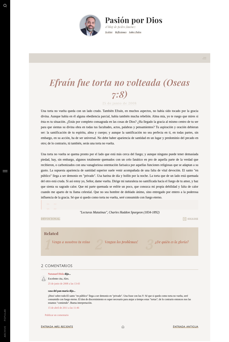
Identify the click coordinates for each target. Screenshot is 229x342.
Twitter (109, 32)
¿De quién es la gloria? (172, 241)
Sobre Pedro (135, 32)
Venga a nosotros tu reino (71, 241)
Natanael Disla (56, 274)
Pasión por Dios (134, 20)
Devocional (50, 219)
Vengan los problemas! (121, 241)
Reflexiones (120, 32)
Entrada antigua (185, 326)
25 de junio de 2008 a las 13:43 (64, 283)
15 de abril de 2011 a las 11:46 (63, 307)
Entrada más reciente (57, 326)
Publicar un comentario (57, 315)
